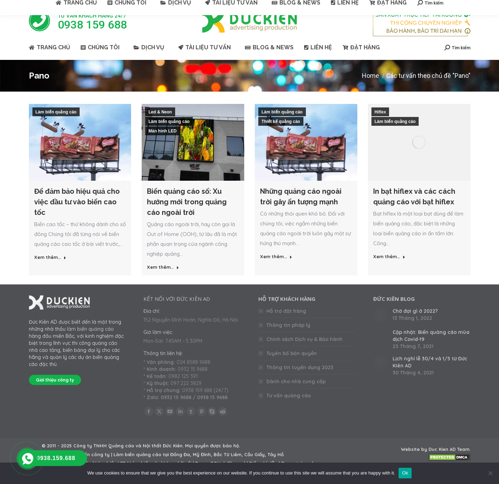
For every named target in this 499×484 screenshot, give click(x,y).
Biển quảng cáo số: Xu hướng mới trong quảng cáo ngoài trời (187, 214)
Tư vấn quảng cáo (288, 408)
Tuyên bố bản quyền (291, 366)
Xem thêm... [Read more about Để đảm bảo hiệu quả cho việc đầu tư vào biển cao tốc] (50, 270)
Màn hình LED (162, 143)
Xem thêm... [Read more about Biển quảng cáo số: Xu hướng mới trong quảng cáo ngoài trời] (163, 280)
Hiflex (380, 124)
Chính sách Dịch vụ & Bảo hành (304, 352)
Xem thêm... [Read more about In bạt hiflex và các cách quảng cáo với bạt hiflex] (389, 269)
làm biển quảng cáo (90, 342)
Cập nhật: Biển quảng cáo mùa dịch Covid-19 (431, 348)
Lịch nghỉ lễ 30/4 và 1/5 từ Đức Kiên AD (430, 374)
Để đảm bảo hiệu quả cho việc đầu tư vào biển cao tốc (77, 214)
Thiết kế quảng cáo (280, 134)
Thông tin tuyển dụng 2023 (299, 380)
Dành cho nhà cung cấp (296, 394)
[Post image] (380, 327)
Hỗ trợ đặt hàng (286, 324)
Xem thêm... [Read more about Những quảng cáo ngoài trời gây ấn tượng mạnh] (276, 269)
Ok (405, 473)
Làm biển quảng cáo (56, 124)
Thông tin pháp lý (288, 338)
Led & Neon (160, 124)
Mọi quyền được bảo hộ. (212, 458)
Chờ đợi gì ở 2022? (415, 324)
